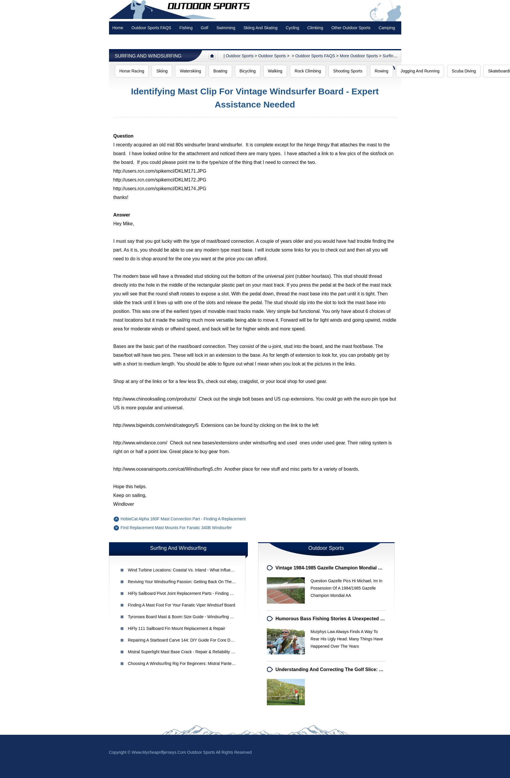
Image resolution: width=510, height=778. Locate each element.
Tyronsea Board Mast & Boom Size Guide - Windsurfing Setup (184, 616)
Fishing (186, 27)
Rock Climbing (308, 71)
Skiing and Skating (260, 27)
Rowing (381, 71)
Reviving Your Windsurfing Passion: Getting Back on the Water (186, 581)
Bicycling (248, 71)
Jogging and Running (420, 71)
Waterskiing (190, 71)
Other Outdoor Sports (351, 27)
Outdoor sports (239, 55)
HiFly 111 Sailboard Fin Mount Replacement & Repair (176, 628)
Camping (386, 27)
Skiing (161, 71)
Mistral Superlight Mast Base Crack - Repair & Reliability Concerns (188, 651)
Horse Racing (132, 71)
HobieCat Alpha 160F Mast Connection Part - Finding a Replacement (183, 519)
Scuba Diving (464, 71)
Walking (275, 71)
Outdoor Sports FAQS (151, 27)
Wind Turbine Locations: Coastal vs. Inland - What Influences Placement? (195, 570)
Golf (204, 27)
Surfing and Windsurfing (148, 55)
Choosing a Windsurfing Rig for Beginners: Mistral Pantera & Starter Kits (194, 663)
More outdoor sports (359, 55)
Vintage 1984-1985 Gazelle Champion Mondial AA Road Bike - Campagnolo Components (373, 567)
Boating (220, 71)
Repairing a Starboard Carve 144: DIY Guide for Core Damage (185, 640)
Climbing (315, 27)
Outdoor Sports (272, 55)
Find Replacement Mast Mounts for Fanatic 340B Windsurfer (176, 527)
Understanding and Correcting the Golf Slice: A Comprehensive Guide (354, 669)
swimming (225, 27)
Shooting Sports (347, 71)
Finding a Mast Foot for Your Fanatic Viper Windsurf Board (181, 605)
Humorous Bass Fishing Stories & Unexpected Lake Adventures (347, 618)
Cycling (292, 27)
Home (118, 27)
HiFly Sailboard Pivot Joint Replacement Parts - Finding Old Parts (187, 593)
